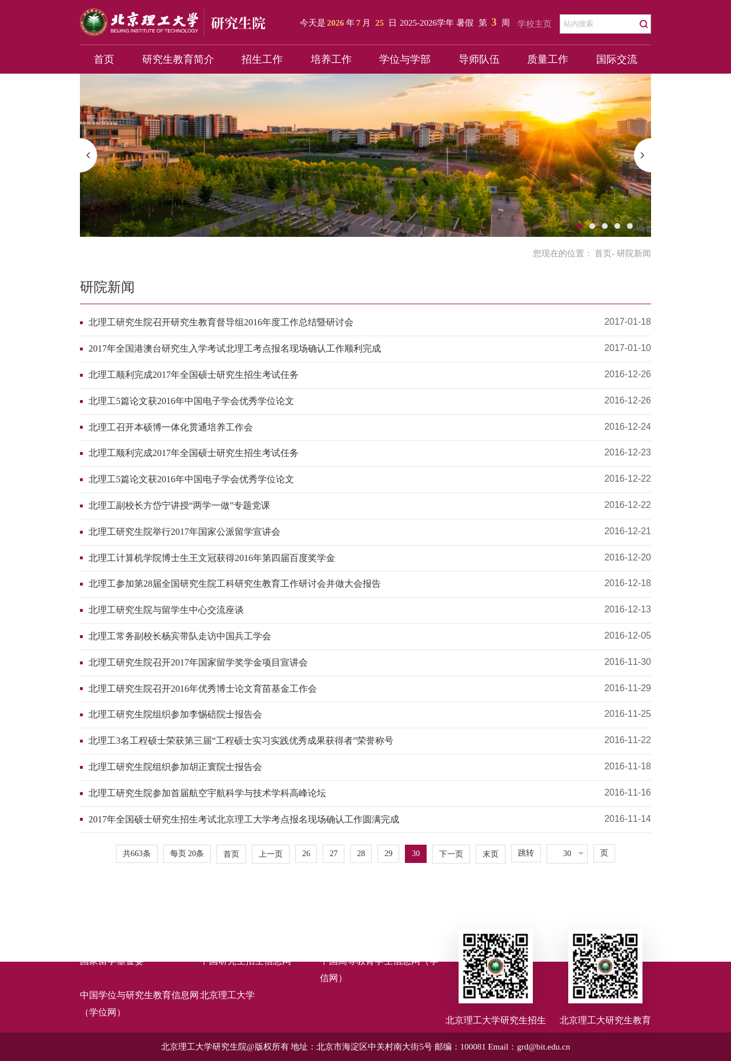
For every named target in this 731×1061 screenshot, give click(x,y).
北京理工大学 (227, 995)
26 (306, 853)
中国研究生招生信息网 (245, 961)
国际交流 (616, 59)
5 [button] (630, 226)
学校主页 (534, 24)
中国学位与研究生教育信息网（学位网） (139, 1003)
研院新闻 (107, 287)
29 (388, 853)
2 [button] (592, 226)
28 (361, 853)
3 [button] (605, 226)
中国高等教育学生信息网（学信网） (379, 969)
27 (334, 853)
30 (416, 853)
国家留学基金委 (112, 961)
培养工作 (331, 59)
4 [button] (617, 226)
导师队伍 (479, 59)
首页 (104, 59)
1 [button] (580, 226)
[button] (88, 155)
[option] (365, 155)
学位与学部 (405, 59)
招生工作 (262, 59)
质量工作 (547, 59)
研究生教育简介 (178, 59)
